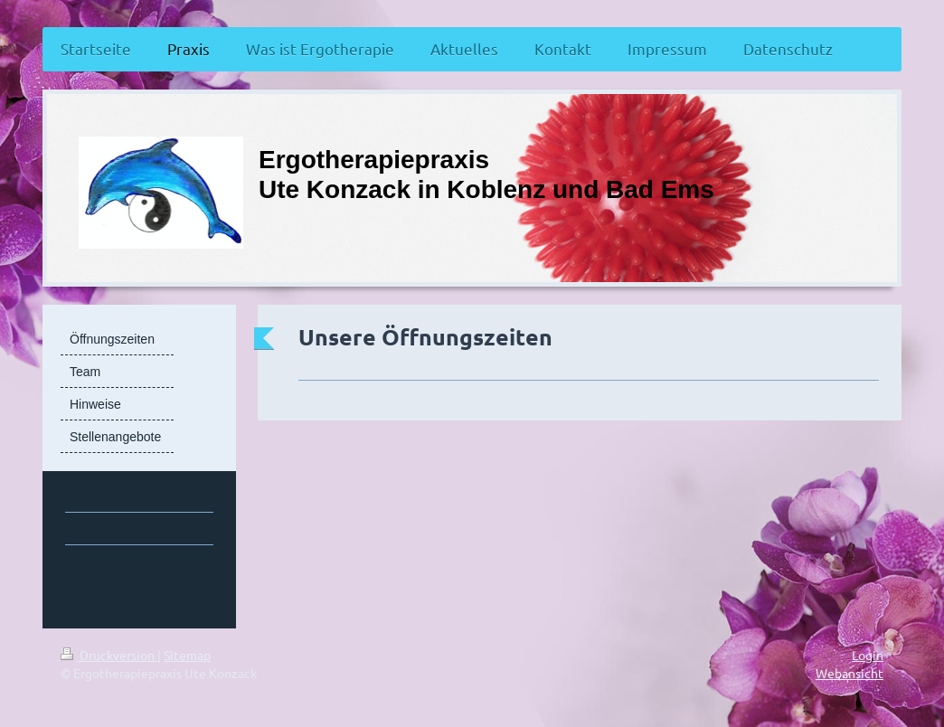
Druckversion (109, 655)
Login (867, 655)
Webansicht (849, 673)
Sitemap (187, 655)
